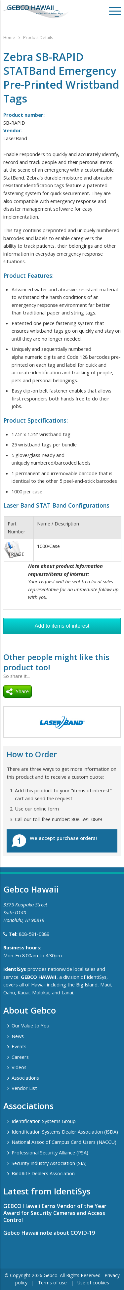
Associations (25, 1077)
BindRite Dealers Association (43, 1173)
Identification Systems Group (44, 1121)
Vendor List (24, 1088)
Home (9, 37)
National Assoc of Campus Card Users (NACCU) (64, 1142)
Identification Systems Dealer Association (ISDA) (65, 1131)
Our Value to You (30, 1025)
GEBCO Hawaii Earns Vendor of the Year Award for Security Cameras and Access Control (54, 1213)
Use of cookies (93, 1282)
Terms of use (52, 1282)
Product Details (38, 37)
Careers (20, 1057)
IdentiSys (14, 969)
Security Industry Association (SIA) (49, 1163)
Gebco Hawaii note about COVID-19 (49, 1232)
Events (19, 1046)
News (18, 1036)
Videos (19, 1067)
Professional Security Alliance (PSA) (50, 1152)
